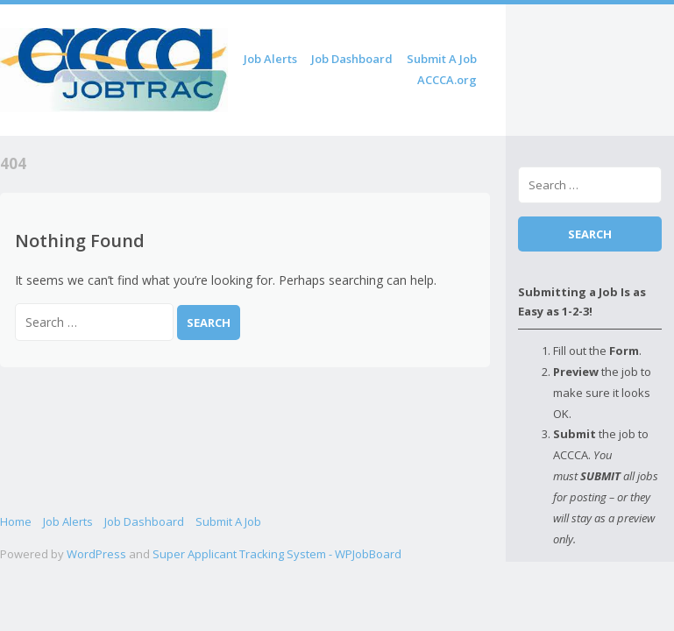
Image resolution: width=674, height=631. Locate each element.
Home (16, 521)
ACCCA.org (447, 80)
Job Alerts (270, 59)
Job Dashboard (352, 59)
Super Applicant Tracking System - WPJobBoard (277, 554)
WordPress (96, 554)
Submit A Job (442, 59)
